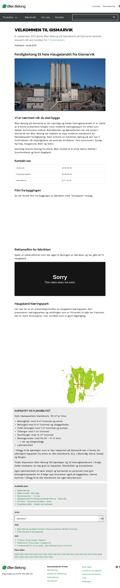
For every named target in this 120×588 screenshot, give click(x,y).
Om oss (45, 17)
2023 (31, 554)
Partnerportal (109, 6)
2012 (81, 554)
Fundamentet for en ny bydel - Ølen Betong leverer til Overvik (44, 546)
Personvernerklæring (91, 574)
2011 (85, 554)
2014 (72, 554)
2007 (17, 557)
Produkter (8, 17)
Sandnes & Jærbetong (56, 574)
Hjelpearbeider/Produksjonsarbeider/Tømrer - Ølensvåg (41, 499)
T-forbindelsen (56, 40)
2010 (90, 554)
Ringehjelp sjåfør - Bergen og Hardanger (35, 504)
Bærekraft (30, 17)
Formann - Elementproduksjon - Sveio (34, 501)
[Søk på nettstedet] (95, 17)
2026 (17, 554)
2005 (26, 557)
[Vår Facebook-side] (116, 574)
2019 (50, 554)
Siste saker (87, 567)
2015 (68, 554)
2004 (31, 557)
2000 (51, 557)
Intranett (96, 6)
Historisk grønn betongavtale (30, 532)
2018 (54, 554)
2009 (94, 554)
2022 (36, 554)
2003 (36, 557)
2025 (21, 554)
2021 (40, 554)
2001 (46, 557)
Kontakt (59, 17)
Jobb (84, 578)
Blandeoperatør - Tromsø (28, 496)
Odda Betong (53, 577)
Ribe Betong (52, 570)
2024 (26, 554)
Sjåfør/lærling (23, 490)
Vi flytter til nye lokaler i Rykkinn (31, 540)
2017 (59, 554)
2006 (21, 557)
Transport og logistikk (91, 570)
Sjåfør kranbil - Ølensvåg (28, 493)
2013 (77, 554)
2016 (63, 554)
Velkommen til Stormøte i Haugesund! (34, 543)
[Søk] (115, 17)
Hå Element (52, 581)
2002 (41, 557)
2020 (45, 554)
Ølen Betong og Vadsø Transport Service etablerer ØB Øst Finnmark (47, 529)
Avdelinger (86, 581)
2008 (100, 554)
